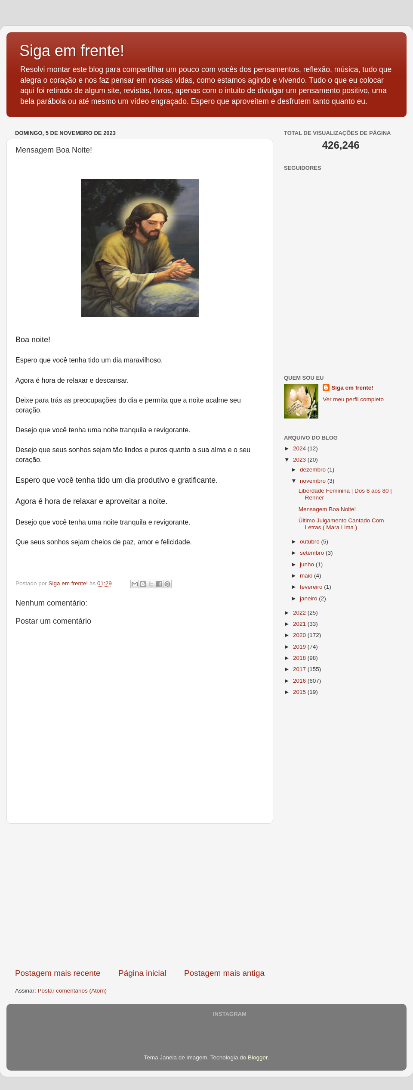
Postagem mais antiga (224, 973)
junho (308, 564)
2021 (300, 624)
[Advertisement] (140, 895)
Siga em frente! (71, 50)
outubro (310, 541)
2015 (300, 692)
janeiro (309, 598)
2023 (300, 459)
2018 (300, 658)
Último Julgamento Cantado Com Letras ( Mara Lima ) (341, 524)
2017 (300, 669)
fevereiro (312, 587)
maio (307, 575)
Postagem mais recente (57, 973)
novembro (313, 481)
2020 (300, 635)
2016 (300, 681)
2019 (300, 646)
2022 (300, 612)
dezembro (313, 469)
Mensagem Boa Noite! (327, 509)
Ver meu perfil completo (353, 399)
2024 (300, 448)
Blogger (258, 1057)
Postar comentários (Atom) (72, 990)
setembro (313, 553)
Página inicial (142, 973)
